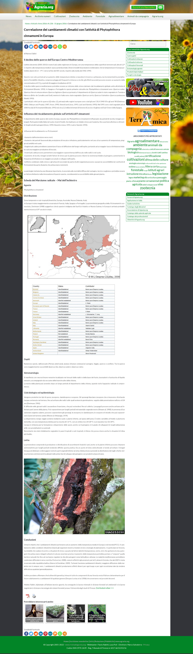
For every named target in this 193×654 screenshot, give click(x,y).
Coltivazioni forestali (135, 65)
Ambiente (87, 16)
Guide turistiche (133, 204)
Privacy (146, 645)
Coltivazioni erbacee (135, 59)
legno (131, 177)
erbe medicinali (151, 163)
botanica (149, 153)
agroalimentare (147, 141)
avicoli (152, 149)
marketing (139, 177)
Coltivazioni (60, 16)
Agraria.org (157, 16)
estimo (132, 166)
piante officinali (132, 181)
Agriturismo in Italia (134, 200)
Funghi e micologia (134, 75)
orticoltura (152, 177)
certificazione (153, 155)
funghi (146, 170)
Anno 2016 (42, 23)
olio (146, 177)
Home (27, 23)
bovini (154, 153)
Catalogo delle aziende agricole (139, 213)
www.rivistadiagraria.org (75, 645)
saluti (144, 185)
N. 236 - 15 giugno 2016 (57, 23)
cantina (164, 152)
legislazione (160, 173)
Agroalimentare (116, 16)
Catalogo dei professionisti (137, 216)
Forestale (100, 16)
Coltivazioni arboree (134, 62)
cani (159, 152)
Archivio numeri (42, 16)
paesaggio (162, 177)
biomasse (142, 153)
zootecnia (147, 188)
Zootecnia (74, 16)
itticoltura (144, 174)
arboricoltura (146, 149)
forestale (137, 170)
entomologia (141, 163)
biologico (133, 152)
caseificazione (139, 156)
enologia (132, 163)
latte (150, 174)
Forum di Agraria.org (135, 197)
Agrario (131, 141)
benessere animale (162, 149)
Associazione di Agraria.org (137, 210)
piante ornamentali (149, 180)
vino (160, 184)
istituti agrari (156, 170)
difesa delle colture (156, 159)
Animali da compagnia (138, 16)
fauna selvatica (140, 167)
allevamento (164, 142)
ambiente (140, 145)
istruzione (133, 173)
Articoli (34, 23)
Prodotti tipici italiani (135, 72)
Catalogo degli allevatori (136, 207)
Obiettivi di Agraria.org (136, 220)
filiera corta (152, 166)
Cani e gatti (131, 56)
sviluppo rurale (152, 185)
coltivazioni (136, 159)
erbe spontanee (161, 163)
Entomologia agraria (134, 68)
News (28, 16)
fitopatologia (163, 167)
